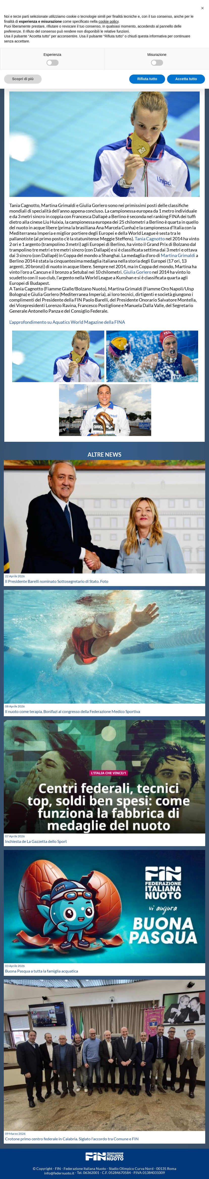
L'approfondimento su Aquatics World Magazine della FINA (67, 322)
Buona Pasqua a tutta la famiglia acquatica (41, 970)
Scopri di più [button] (23, 79)
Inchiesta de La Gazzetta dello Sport (36, 841)
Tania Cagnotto (150, 238)
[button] (202, 8)
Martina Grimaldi (178, 255)
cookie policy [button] (108, 21)
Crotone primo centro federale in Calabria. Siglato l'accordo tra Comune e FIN (72, 1138)
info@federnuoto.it (59, 1173)
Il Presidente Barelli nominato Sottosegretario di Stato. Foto (56, 581)
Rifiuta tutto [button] (147, 79)
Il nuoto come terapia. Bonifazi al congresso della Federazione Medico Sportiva (72, 711)
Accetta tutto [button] (186, 79)
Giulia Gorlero (137, 272)
